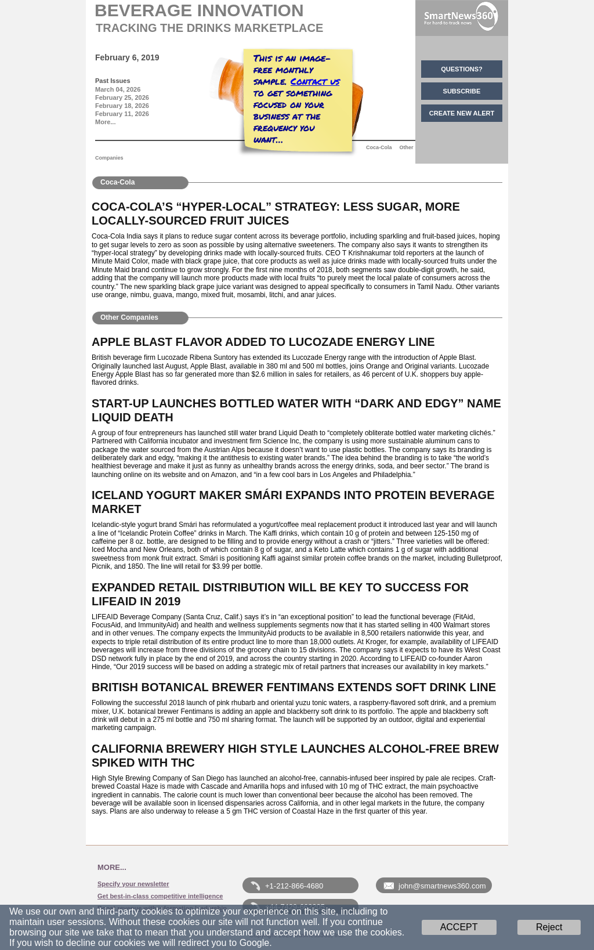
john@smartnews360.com (442, 886)
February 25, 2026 (122, 97)
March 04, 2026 (117, 89)
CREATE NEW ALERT (461, 113)
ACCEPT (459, 927)
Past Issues (113, 80)
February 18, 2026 (122, 105)
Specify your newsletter (133, 883)
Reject (549, 927)
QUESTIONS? (462, 69)
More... (105, 121)
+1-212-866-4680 (294, 886)
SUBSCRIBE (462, 91)
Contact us (315, 81)
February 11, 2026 (122, 113)
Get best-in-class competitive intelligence (160, 896)
